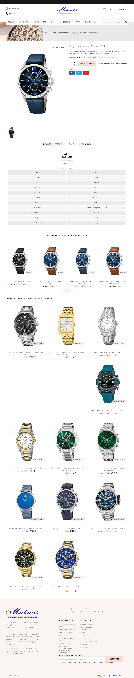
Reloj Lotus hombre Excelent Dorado (26, 468)
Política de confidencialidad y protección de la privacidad (66, 649)
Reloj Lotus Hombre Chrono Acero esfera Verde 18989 (107, 469)
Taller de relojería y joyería (66, 639)
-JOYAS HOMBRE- (40, 22)
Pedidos (83, 632)
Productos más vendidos (95, 611)
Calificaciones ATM (66, 632)
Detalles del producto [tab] (53, 144)
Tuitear (79, 73)
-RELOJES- (11, 22)
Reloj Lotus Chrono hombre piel (19, 281)
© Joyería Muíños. (12, 675)
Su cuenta (85, 620)
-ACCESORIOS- (65, 22)
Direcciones (84, 638)
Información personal (88, 624)
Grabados (63, 635)
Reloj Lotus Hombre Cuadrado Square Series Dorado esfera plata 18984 (67, 353)
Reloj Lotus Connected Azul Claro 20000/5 (107, 410)
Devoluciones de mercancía (86, 628)
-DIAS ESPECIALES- (91, 22)
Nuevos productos (76, 611)
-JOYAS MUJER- (24, 22)
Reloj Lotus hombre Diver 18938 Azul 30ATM (108, 528)
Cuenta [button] (124, 2)
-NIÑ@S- (53, 22)
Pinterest (86, 73)
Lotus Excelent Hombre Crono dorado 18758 (26, 586)
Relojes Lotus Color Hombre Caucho (67, 528)
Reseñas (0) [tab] (86, 144)
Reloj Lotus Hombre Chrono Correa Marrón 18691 (114, 282)
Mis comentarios (86, 648)
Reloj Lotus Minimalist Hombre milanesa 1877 (26, 528)
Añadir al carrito (87, 63)
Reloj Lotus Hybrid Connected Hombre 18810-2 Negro (26, 353)
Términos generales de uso (67, 625)
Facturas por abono (87, 635)
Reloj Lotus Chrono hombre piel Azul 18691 (82, 282)
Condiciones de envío (67, 629)
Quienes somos (77, 609)
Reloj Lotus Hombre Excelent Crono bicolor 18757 (67, 587)
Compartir (72, 73)
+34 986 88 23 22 (13, 13)
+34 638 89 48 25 (13, 9)
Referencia (63, 163)
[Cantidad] (71, 63)
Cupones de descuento (88, 641)
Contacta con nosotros (94, 609)
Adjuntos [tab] (72, 144)
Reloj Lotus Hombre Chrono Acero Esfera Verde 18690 (67, 469)
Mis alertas (84, 645)
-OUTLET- (77, 22)
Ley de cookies (64, 643)
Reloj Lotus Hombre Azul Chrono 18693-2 (51, 282)
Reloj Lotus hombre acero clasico (107, 352)
